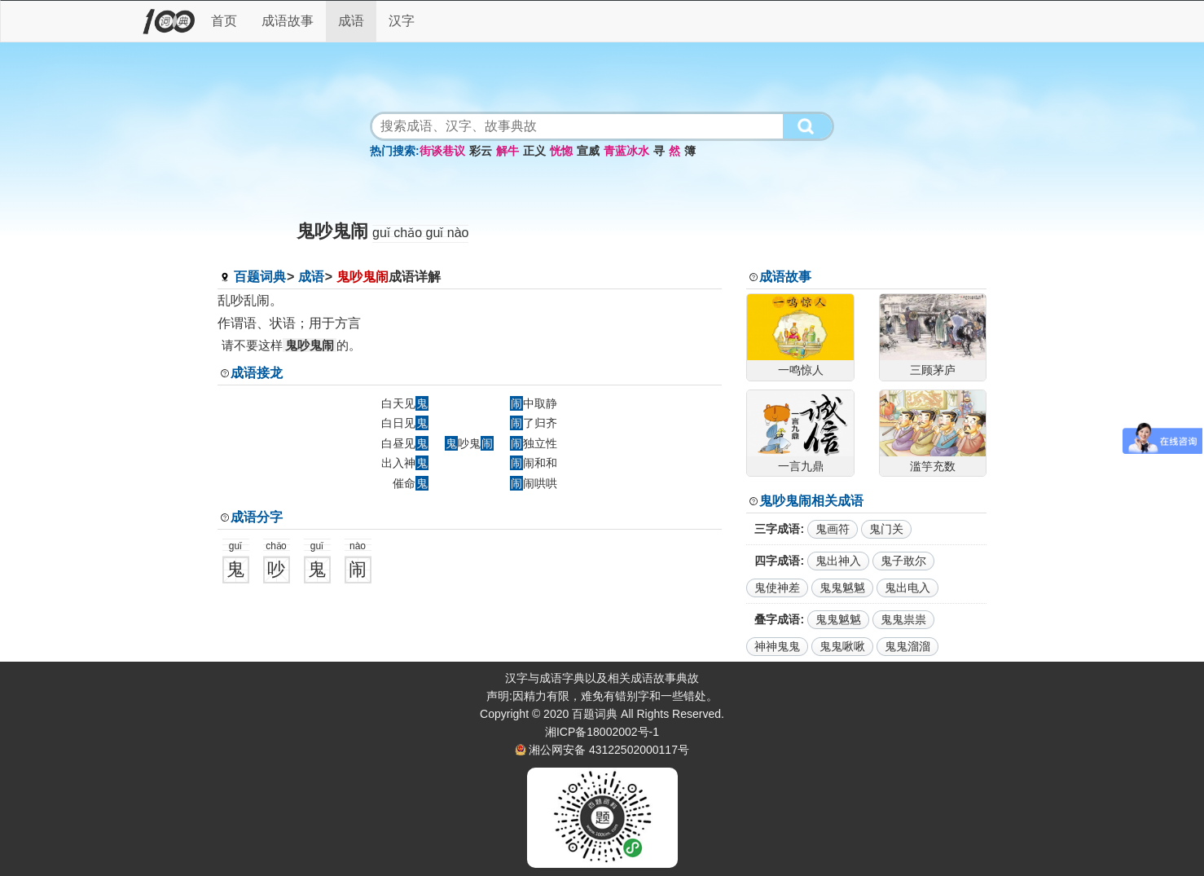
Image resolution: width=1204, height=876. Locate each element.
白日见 (404, 423)
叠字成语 (777, 619)
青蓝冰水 (626, 150)
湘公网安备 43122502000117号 (609, 749)
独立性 (533, 443)
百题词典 (260, 277)
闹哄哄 (533, 483)
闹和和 (533, 463)
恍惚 (561, 150)
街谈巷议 (442, 150)
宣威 (588, 150)
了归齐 (533, 423)
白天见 (404, 403)
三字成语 (777, 528)
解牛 (507, 150)
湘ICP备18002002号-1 (602, 731)
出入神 (404, 463)
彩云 (480, 150)
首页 (224, 21)
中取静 (533, 403)
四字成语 (777, 560)
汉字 (402, 21)
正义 (534, 150)
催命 (410, 483)
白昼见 (404, 443)
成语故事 (287, 21)
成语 (351, 21)
